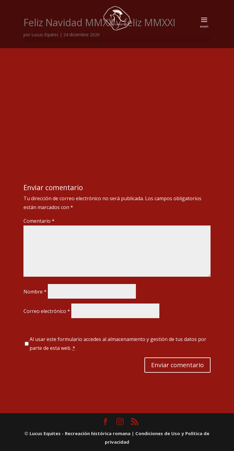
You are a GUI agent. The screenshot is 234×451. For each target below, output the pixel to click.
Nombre (35, 291)
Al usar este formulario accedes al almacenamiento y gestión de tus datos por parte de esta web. (118, 343)
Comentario (39, 221)
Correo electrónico (46, 311)
